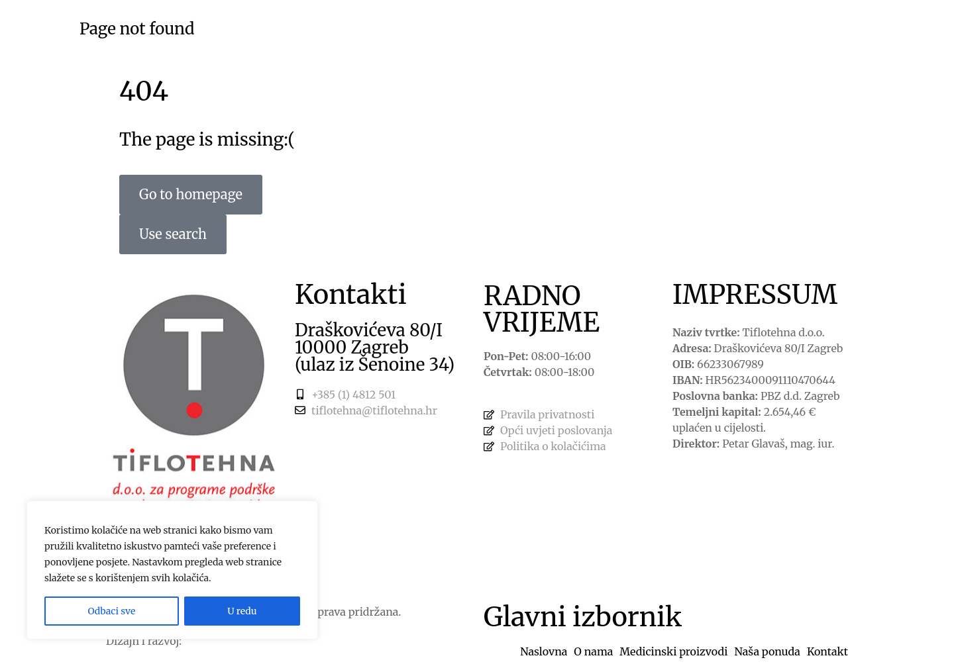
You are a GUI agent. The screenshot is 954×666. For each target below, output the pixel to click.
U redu (241, 611)
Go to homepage (190, 194)
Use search (173, 234)
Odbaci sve (111, 611)
